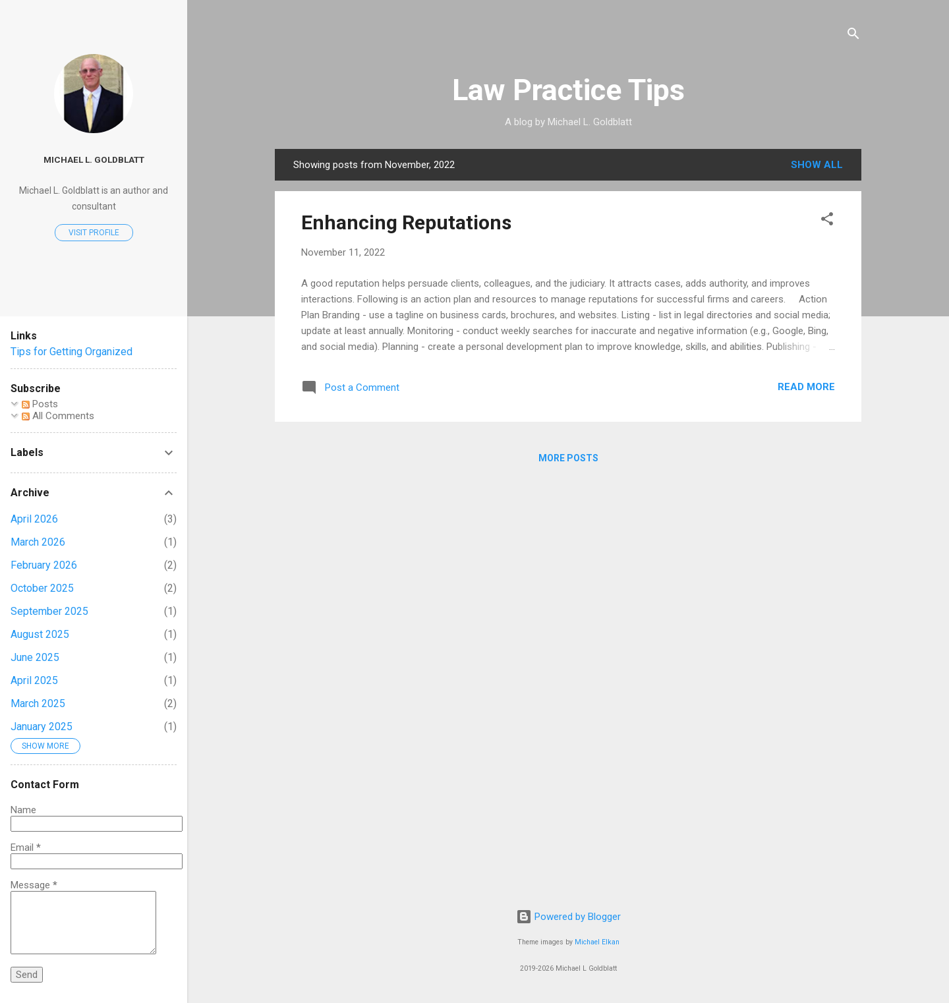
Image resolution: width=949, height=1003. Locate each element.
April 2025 (34, 680)
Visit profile (94, 232)
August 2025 (40, 634)
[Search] (853, 36)
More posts (568, 458)
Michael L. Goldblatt (93, 159)
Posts (40, 404)
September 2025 (49, 611)
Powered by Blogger (568, 917)
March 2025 (38, 703)
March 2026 (38, 542)
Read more (806, 387)
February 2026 (44, 565)
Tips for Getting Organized (71, 351)
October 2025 (42, 588)
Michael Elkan (597, 942)
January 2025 (41, 726)
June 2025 (35, 657)
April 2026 (34, 519)
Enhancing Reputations (406, 222)
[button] (827, 221)
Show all (817, 165)
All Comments (58, 416)
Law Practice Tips (568, 89)
